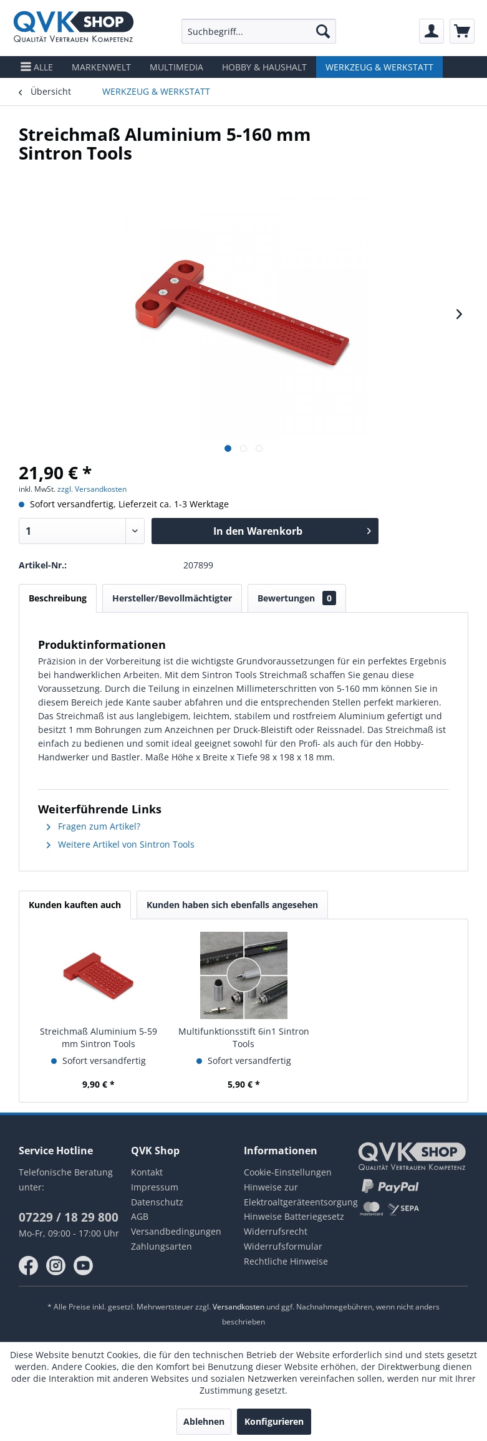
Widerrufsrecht (275, 1231)
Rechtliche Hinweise (286, 1261)
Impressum (154, 1187)
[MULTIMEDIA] (176, 67)
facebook (28, 1265)
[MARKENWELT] (101, 67)
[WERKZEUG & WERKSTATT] (379, 67)
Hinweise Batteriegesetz (294, 1216)
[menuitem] (259, 31)
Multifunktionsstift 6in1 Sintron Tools (243, 1037)
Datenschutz (157, 1202)
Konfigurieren (274, 1421)
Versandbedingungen (176, 1231)
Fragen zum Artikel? (93, 826)
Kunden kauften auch (75, 905)
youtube (83, 1265)
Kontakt (147, 1172)
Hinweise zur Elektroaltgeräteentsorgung (300, 1194)
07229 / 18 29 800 (68, 1217)
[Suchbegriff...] (259, 31)
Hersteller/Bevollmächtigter (172, 598)
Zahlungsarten (161, 1246)
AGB (139, 1216)
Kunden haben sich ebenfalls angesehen (232, 905)
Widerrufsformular (283, 1246)
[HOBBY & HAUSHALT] (264, 67)
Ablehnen (203, 1421)
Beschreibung (58, 598)
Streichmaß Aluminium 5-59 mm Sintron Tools (98, 1037)
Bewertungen (297, 598)
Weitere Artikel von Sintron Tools (121, 844)
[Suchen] (323, 31)
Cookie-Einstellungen (288, 1172)
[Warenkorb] (462, 31)
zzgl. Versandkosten (92, 489)
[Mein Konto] (431, 31)
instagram (56, 1265)
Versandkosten (238, 1306)
